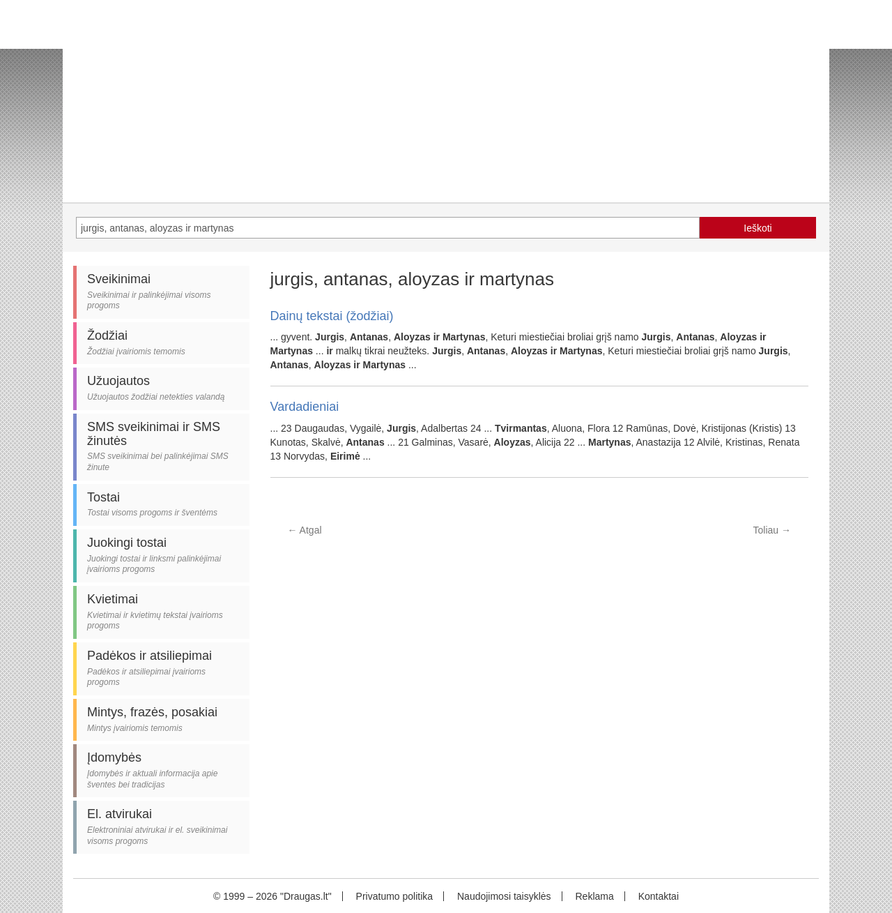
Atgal (305, 530)
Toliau (772, 530)
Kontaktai (658, 896)
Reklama (594, 896)
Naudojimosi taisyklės (504, 896)
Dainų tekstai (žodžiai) (332, 316)
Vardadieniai (304, 407)
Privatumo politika (394, 896)
